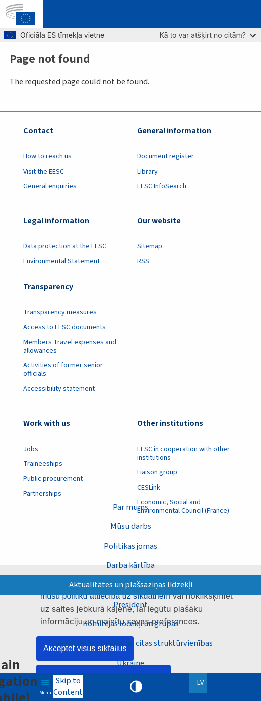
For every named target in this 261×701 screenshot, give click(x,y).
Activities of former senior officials (63, 369)
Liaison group (157, 472)
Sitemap (149, 246)
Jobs (30, 449)
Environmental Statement (61, 261)
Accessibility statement (59, 389)
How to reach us (47, 156)
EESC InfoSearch (161, 186)
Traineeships (42, 464)
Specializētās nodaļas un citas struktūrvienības (130, 643)
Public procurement (53, 479)
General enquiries (50, 186)
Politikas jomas (130, 546)
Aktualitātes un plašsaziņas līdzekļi (130, 584)
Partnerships (42, 494)
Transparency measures (60, 312)
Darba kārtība (130, 565)
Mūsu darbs (130, 526)
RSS (143, 261)
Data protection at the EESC (64, 246)
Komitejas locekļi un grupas (131, 623)
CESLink (148, 487)
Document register (165, 156)
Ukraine (130, 663)
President (130, 604)
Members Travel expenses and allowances (69, 346)
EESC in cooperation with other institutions (183, 453)
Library (147, 172)
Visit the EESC (43, 172)
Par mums (130, 507)
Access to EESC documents (64, 327)
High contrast (136, 687)
